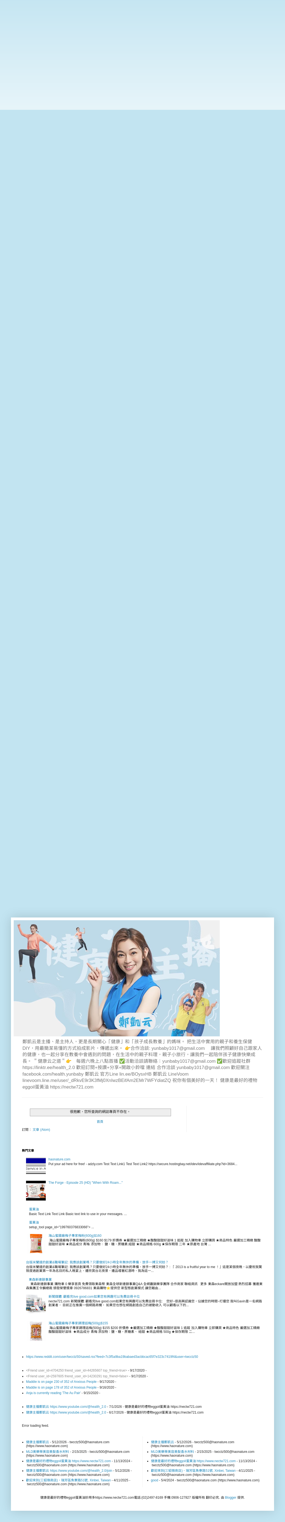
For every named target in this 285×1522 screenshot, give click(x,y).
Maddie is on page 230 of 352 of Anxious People (61, 1382)
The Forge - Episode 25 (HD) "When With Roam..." (86, 1183)
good (154, 1480)
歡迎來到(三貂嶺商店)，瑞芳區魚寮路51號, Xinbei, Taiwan (68, 1480)
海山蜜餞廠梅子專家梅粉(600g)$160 (75, 1236)
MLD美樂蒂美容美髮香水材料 (47, 1452)
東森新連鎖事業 (40, 1280)
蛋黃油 (34, 1209)
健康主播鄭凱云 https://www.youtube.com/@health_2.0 (66, 1407)
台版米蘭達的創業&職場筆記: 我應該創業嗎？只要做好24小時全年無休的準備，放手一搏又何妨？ (97, 1262)
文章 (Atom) (41, 1130)
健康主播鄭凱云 (37, 1442)
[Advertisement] (142, 38)
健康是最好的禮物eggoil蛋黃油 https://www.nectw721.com (68, 1461)
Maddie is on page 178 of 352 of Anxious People (61, 1387)
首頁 (100, 1122)
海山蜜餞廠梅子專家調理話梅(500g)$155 (78, 1323)
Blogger (230, 1497)
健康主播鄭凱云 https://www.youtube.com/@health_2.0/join (69, 1471)
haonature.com (59, 1159)
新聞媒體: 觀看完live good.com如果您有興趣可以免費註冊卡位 (94, 1297)
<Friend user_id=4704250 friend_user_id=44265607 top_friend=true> (76, 1370)
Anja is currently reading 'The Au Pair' (53, 1393)
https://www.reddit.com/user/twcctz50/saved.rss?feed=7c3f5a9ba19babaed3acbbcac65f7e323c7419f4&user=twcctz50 (112, 1357)
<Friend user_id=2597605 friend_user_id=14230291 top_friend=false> (77, 1376)
